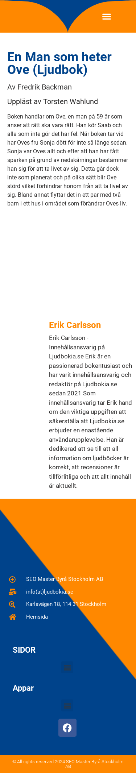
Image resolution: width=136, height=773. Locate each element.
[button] (107, 16)
